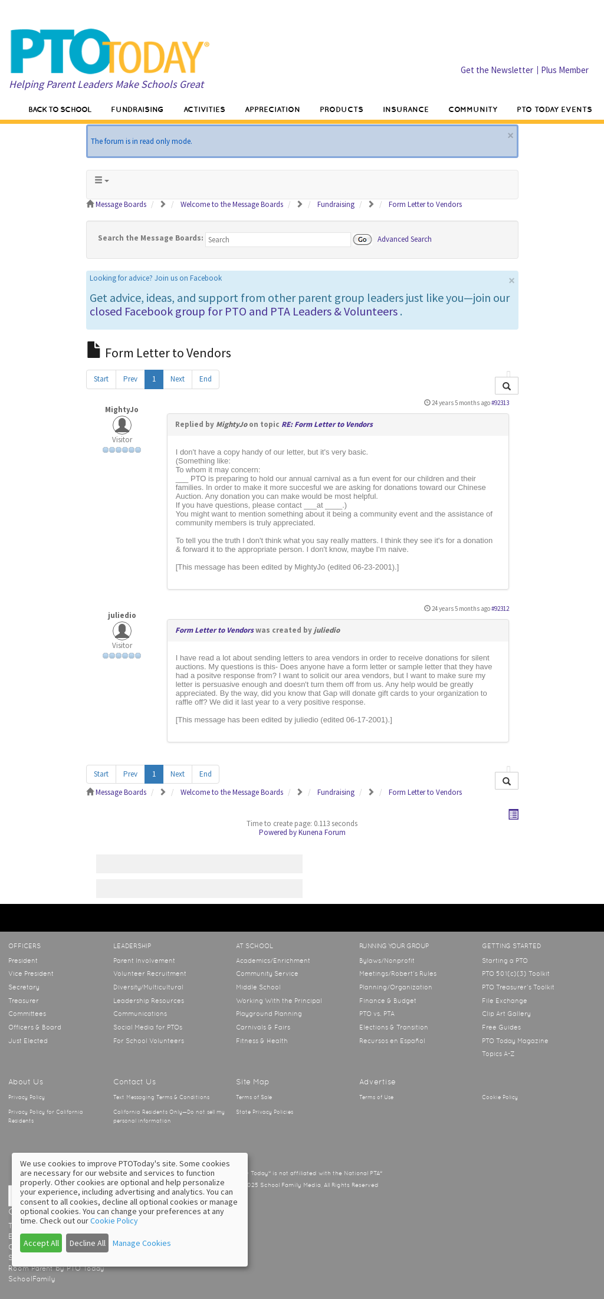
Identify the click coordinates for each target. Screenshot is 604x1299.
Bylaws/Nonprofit (387, 960)
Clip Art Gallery (506, 1013)
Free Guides (501, 1027)
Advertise (377, 1081)
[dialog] (130, 1210)
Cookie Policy (500, 1097)
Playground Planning (269, 1013)
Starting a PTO (505, 960)
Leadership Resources (148, 1000)
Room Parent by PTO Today (56, 1268)
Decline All (88, 1243)
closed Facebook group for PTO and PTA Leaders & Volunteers (244, 311)
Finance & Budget (387, 1000)
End (205, 379)
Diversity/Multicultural (148, 987)
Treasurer (23, 1000)
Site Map (253, 1081)
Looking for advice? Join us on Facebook (156, 278)
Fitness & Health (262, 1040)
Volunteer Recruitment (149, 973)
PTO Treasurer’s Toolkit (518, 987)
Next (177, 379)
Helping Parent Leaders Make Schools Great (106, 84)
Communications (140, 1013)
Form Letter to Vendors (214, 630)
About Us (25, 1081)
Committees (27, 1013)
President (23, 960)
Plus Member (565, 69)
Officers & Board (34, 1027)
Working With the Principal (279, 1000)
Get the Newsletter (497, 69)
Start (101, 379)
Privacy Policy (26, 1097)
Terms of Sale (254, 1097)
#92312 (500, 608)
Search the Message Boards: (150, 238)
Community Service (267, 973)
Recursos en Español (392, 1040)
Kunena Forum (322, 832)
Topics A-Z (498, 1053)
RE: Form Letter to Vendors (327, 424)
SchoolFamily (31, 1279)
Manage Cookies (142, 1243)
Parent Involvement (144, 960)
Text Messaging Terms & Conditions (161, 1097)
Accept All (41, 1243)
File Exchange (504, 1000)
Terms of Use (376, 1097)
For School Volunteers (148, 1040)
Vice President (31, 973)
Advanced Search (405, 239)
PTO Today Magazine (515, 1040)
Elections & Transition (393, 1027)
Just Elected (28, 1040)
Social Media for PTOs (147, 1027)
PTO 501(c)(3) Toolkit (516, 973)
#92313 (500, 403)
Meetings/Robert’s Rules (397, 973)
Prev (130, 379)
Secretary (24, 987)
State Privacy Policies (264, 1112)
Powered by (278, 832)
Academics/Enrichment (273, 960)
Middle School (258, 987)
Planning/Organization (395, 987)
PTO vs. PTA (377, 1013)
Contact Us (134, 1081)
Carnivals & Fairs (263, 1027)
